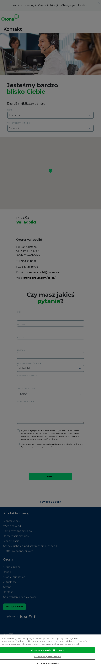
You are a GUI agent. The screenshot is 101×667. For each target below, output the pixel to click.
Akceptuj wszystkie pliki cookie (47, 650)
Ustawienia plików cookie (47, 657)
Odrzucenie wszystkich (47, 664)
